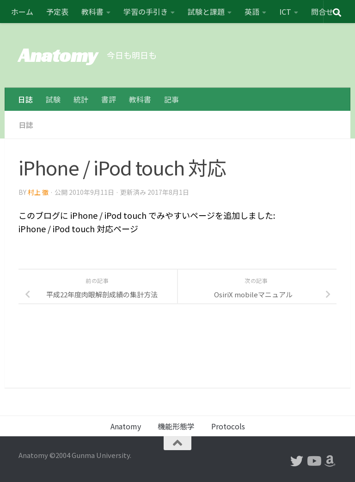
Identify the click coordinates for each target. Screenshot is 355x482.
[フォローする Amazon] (330, 461)
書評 (108, 99)
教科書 (92, 11)
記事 (171, 99)
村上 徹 (38, 191)
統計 (80, 99)
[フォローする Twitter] (296, 461)
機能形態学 (176, 426)
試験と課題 (206, 11)
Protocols (228, 426)
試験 (53, 99)
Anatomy (58, 55)
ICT (285, 11)
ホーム (22, 11)
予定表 (57, 11)
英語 (252, 11)
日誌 (25, 99)
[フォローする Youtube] (313, 461)
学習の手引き (145, 11)
